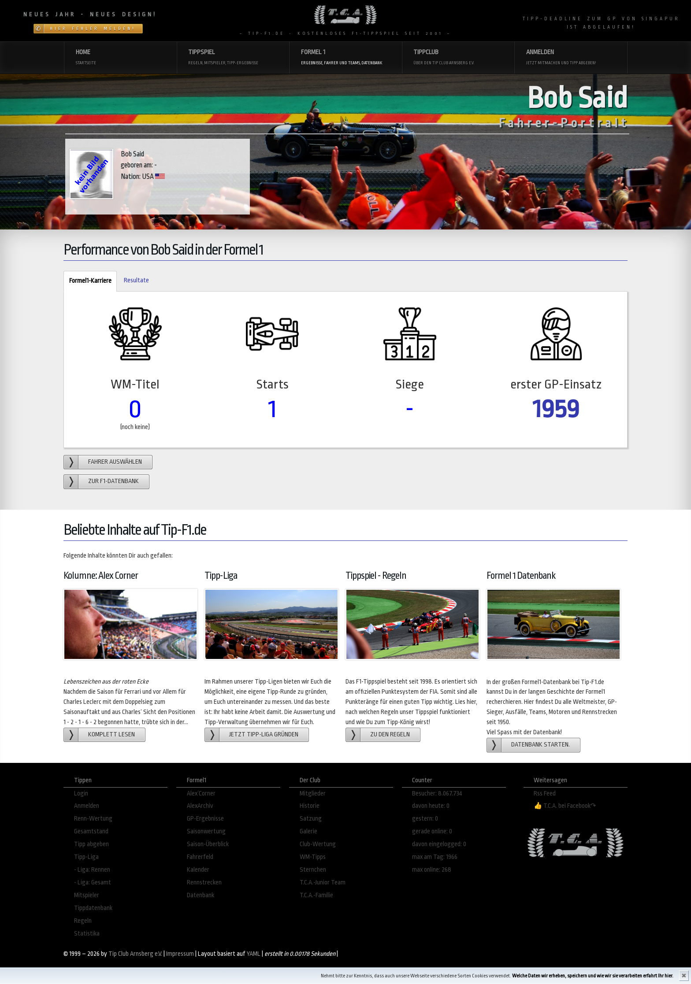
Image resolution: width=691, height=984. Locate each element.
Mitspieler (86, 895)
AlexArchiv (200, 806)
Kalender (198, 869)
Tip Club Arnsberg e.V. (135, 954)
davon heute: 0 (431, 806)
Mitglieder (313, 793)
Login (81, 793)
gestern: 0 (425, 818)
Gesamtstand (91, 831)
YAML (253, 954)
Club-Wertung (318, 844)
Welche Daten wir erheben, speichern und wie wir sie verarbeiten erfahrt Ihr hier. (592, 976)
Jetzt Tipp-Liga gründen (263, 734)
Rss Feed (545, 793)
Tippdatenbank (93, 908)
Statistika (87, 933)
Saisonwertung (206, 831)
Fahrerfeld (200, 857)
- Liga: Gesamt (92, 882)
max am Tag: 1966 (434, 857)
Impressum (180, 954)
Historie (309, 806)
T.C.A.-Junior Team (323, 882)
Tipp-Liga (86, 857)
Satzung (311, 818)
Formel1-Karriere (87, 281)
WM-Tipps (313, 857)
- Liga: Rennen (92, 869)
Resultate (136, 280)
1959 (556, 409)
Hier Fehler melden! (93, 28)
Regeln (83, 921)
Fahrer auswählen (115, 462)
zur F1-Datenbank (113, 481)
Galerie (308, 831)
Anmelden (86, 806)
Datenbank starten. (540, 744)
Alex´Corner (201, 793)
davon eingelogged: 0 (439, 844)
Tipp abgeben (91, 844)
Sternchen (313, 869)
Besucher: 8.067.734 (437, 793)
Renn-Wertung (93, 818)
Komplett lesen (111, 734)
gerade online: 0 (432, 831)
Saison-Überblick (208, 844)
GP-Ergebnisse (205, 818)
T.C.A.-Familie (316, 895)
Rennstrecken (204, 882)
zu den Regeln (390, 734)
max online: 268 (431, 869)
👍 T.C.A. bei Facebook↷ (565, 806)
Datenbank (200, 895)
